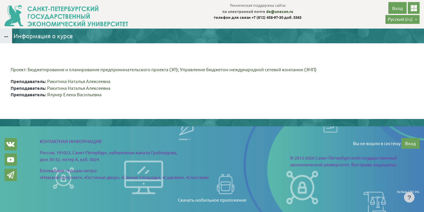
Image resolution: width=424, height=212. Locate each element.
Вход (397, 8)
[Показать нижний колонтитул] (409, 197)
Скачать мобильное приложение (212, 200)
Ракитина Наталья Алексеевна (78, 81)
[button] (402, 19)
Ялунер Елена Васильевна (74, 94)
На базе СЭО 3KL (408, 191)
